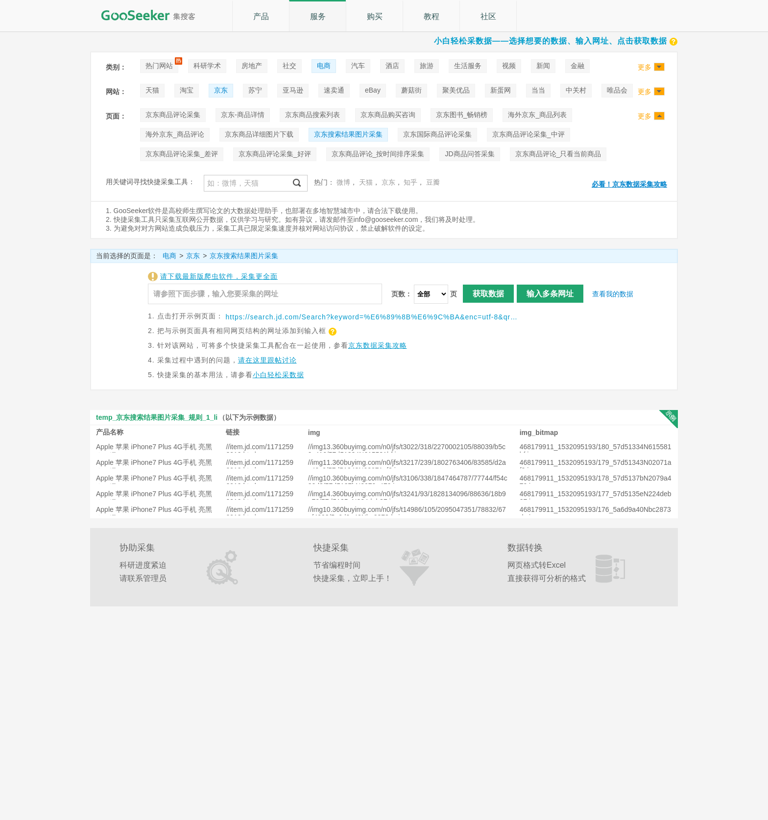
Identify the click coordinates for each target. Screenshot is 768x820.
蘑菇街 (411, 90)
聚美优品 (456, 90)
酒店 (392, 66)
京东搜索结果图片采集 (348, 134)
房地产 (251, 66)
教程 (431, 16)
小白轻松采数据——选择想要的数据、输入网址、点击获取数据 (556, 41)
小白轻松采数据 (278, 375)
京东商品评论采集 (172, 115)
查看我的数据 (612, 294)
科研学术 (207, 66)
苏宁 (255, 90)
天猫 (152, 90)
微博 (343, 182)
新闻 (543, 66)
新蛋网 (500, 90)
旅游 (426, 66)
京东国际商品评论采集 (437, 134)
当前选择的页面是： (127, 256)
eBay (373, 90)
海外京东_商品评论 (174, 134)
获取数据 (488, 293)
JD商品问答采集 (469, 154)
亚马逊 (293, 90)
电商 (324, 66)
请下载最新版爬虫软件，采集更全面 (219, 276)
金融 (577, 66)
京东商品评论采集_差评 (181, 154)
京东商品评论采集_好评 (275, 154)
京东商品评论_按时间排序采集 (378, 154)
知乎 (410, 182)
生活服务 (467, 66)
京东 (221, 90)
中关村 (576, 90)
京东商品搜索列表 (312, 115)
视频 (509, 66)
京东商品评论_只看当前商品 (558, 154)
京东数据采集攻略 (377, 345)
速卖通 (334, 90)
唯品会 (617, 90)
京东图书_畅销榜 (462, 115)
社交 (289, 66)
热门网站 (159, 66)
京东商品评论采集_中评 (528, 134)
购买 (375, 16)
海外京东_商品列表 (537, 115)
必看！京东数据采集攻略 (629, 184)
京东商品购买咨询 (387, 115)
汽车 (358, 66)
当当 (538, 90)
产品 (261, 16)
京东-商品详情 (242, 115)
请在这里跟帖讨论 (267, 360)
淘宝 (186, 90)
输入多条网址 (550, 293)
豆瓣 (433, 182)
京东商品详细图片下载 (259, 134)
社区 (488, 16)
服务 (318, 16)
